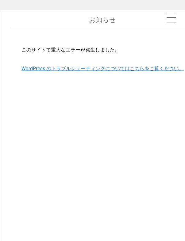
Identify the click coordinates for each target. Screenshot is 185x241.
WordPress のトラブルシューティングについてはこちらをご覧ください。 (102, 68)
